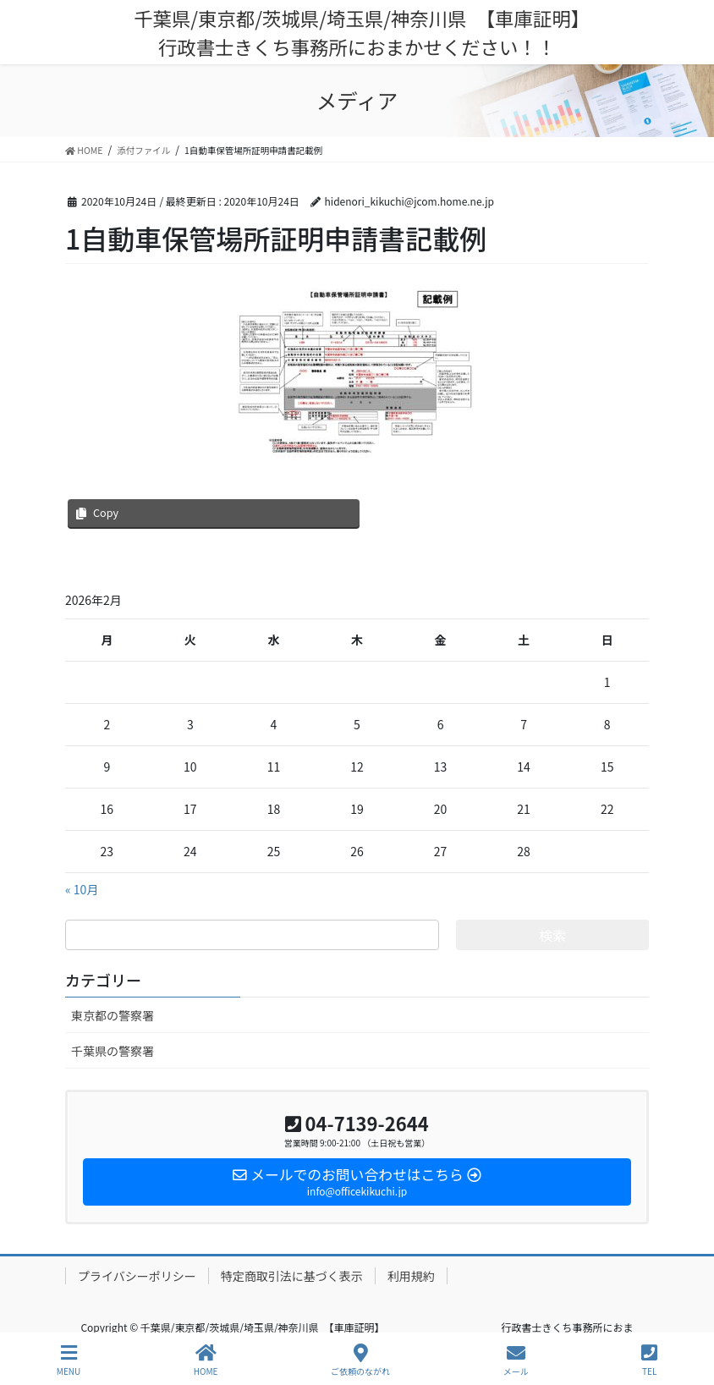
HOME (206, 1360)
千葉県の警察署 (112, 1050)
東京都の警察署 (112, 1015)
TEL (649, 1360)
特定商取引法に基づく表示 (292, 1275)
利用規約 (411, 1275)
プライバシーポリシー (137, 1275)
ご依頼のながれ (360, 1360)
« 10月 (81, 889)
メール (516, 1360)
